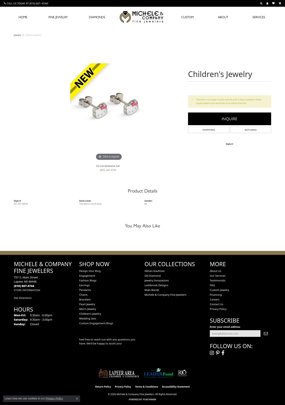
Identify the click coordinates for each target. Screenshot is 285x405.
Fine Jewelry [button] (58, 17)
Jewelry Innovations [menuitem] (156, 280)
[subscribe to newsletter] (265, 333)
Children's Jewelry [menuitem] (90, 313)
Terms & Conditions (146, 386)
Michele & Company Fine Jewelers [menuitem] (165, 294)
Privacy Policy (218, 309)
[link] (26, 3)
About (223, 17)
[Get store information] (27, 290)
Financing (216, 294)
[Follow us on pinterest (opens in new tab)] (217, 353)
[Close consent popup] (77, 398)
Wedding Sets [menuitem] (87, 318)
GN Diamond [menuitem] (152, 275)
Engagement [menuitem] (87, 275)
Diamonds (97, 17)
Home (23, 17)
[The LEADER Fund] (158, 373)
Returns (251, 129)
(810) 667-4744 (108, 170)
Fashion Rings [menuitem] (87, 280)
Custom (187, 17)
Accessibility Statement (176, 386)
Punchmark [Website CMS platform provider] (149, 399)
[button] (261, 3)
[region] (108, 102)
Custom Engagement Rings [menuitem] (96, 323)
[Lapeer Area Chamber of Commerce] (119, 373)
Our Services (217, 275)
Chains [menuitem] (83, 294)
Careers (214, 299)
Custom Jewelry (219, 290)
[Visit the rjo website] (182, 373)
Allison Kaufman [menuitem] (154, 271)
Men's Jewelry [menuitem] (87, 309)
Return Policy (103, 386)
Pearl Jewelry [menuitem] (87, 304)
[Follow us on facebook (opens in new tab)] (222, 353)
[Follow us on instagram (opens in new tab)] (212, 353)
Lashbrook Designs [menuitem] (156, 285)
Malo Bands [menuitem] (151, 290)
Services (259, 17)
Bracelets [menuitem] (85, 299)
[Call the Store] (24, 286)
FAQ (212, 285)
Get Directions (22, 298)
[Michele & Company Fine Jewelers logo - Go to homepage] (142, 16)
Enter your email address (225, 327)
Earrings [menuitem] (84, 285)
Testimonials (217, 280)
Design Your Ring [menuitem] (90, 271)
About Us (215, 271)
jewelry (17, 35)
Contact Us (216, 304)
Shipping (208, 129)
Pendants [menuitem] (85, 290)
